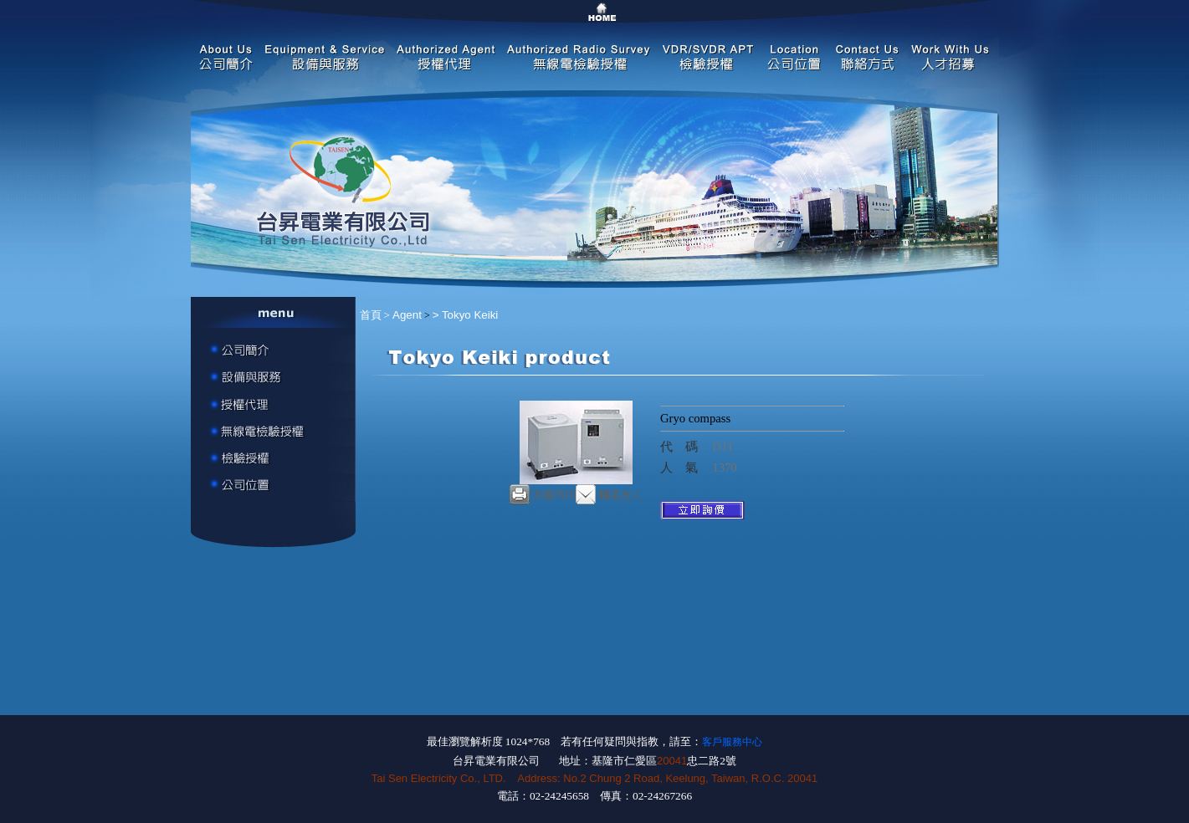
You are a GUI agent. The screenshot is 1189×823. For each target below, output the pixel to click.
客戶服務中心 (732, 742)
